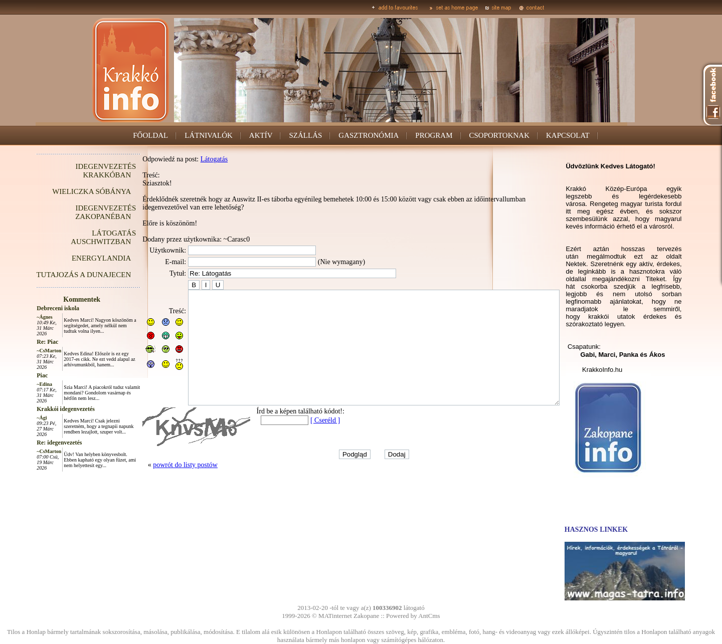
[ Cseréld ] (302, 443)
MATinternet (335, 615)
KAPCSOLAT (568, 135)
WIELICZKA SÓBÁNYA (69, 191)
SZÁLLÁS (305, 135)
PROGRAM (433, 135)
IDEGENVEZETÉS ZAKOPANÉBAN (83, 212)
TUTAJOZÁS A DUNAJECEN (61, 275)
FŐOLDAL (150, 135)
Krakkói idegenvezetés (43, 408)
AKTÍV (261, 135)
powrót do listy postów (162, 487)
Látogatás (191, 159)
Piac (19, 375)
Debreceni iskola (35, 308)
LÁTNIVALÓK (209, 135)
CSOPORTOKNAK (499, 135)
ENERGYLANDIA (78, 258)
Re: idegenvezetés (36, 442)
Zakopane (366, 615)
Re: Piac (25, 341)
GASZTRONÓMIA (368, 135)
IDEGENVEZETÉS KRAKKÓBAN (83, 170)
